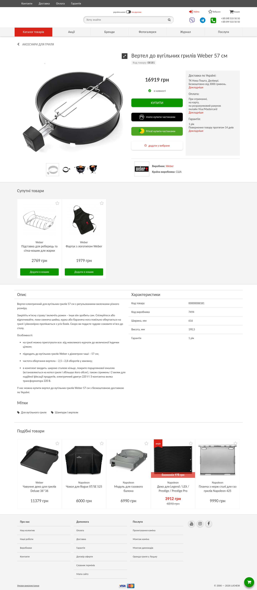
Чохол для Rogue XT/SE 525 (84, 486)
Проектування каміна (144, 530)
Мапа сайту (82, 574)
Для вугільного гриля (33, 412)
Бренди (109, 32)
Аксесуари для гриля (38, 44)
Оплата (60, 3)
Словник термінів (85, 565)
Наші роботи (26, 539)
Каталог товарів (33, 32)
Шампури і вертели (66, 412)
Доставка (44, 3)
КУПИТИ (157, 103)
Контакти (26, 3)
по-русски (136, 12)
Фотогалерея (147, 32)
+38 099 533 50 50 (230, 21)
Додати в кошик (39, 272)
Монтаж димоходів (143, 547)
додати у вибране (159, 145)
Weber (170, 166)
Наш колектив (27, 530)
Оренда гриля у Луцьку (145, 556)
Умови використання (28, 585)
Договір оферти (84, 556)
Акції (71, 32)
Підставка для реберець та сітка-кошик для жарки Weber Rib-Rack (39, 250)
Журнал (185, 32)
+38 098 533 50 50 (230, 18)
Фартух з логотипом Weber (84, 246)
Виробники (26, 547)
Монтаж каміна (141, 539)
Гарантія (76, 3)
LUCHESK (235, 585)
